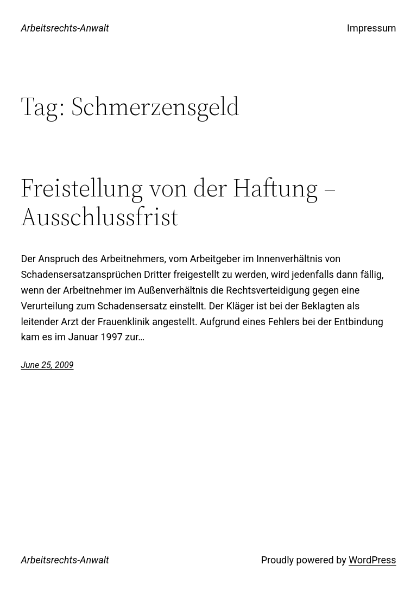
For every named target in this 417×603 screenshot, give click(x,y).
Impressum (371, 28)
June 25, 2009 (47, 365)
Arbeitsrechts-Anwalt (65, 28)
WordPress (372, 560)
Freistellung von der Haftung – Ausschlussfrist (178, 202)
